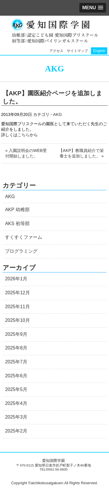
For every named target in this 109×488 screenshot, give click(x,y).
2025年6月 (16, 375)
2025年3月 (16, 417)
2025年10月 (17, 320)
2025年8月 (16, 347)
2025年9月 (16, 334)
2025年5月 (16, 389)
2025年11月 (17, 306)
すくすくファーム (23, 237)
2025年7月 (16, 361)
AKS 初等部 (17, 223)
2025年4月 (16, 403)
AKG (57, 114)
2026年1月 (16, 278)
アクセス (56, 51)
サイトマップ (77, 51)
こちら (23, 134)
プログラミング (21, 251)
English (99, 51)
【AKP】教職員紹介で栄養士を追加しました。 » (81, 153)
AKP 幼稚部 (17, 209)
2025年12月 (17, 292)
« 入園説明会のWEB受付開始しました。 (26, 153)
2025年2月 (16, 430)
